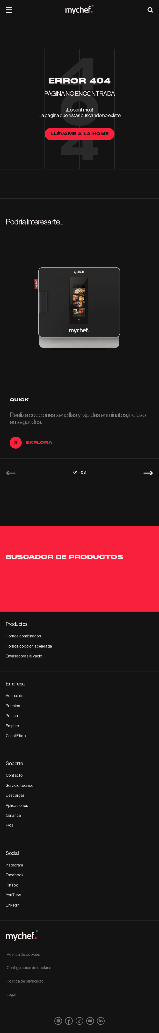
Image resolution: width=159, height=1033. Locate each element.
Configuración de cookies (29, 968)
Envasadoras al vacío (24, 656)
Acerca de (14, 696)
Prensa (12, 716)
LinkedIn (13, 905)
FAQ (9, 826)
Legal (11, 995)
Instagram (14, 865)
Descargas (15, 795)
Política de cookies (23, 954)
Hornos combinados (23, 636)
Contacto (14, 775)
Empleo (12, 726)
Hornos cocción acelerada (29, 646)
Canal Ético (16, 736)
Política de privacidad (25, 981)
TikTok (12, 885)
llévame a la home (80, 133)
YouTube (13, 895)
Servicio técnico (20, 786)
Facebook (14, 875)
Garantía (13, 815)
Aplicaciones (17, 806)
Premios (13, 706)
